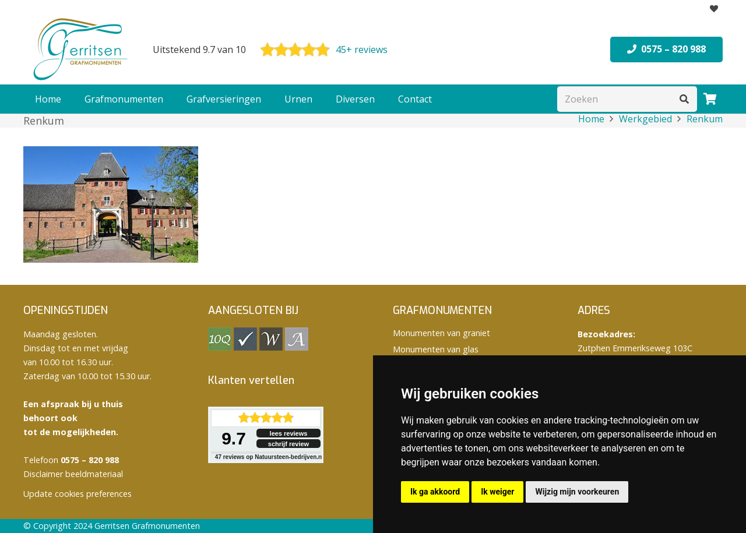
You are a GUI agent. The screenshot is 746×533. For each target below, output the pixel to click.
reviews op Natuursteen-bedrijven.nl (269, 457)
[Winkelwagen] (710, 99)
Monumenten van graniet (441, 332)
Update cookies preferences (77, 493)
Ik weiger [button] (497, 491)
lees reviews (289, 433)
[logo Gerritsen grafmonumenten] (81, 49)
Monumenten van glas (435, 349)
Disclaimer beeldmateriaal (73, 473)
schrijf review (288, 443)
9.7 (233, 438)
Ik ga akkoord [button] (435, 491)
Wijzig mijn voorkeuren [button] (577, 491)
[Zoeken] (627, 99)
